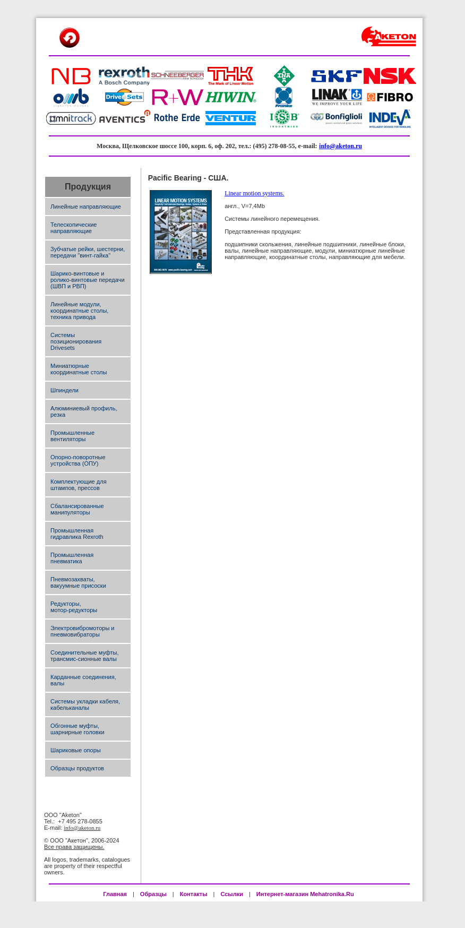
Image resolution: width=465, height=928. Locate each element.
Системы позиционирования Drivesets (75, 341)
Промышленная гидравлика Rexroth (77, 533)
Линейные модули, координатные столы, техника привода (79, 310)
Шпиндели (64, 390)
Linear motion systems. (254, 193)
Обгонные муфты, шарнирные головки (77, 729)
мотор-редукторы (73, 610)
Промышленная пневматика (71, 558)
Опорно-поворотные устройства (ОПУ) (78, 460)
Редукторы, (65, 603)
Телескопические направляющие (73, 227)
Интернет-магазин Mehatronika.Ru (306, 894)
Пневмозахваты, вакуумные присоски (78, 582)
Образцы (153, 894)
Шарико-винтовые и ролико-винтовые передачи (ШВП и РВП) (87, 279)
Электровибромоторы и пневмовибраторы (82, 631)
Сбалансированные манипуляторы (77, 509)
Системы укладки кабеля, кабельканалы (85, 704)
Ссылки (231, 894)
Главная (115, 894)
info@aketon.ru (340, 146)
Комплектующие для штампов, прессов (78, 484)
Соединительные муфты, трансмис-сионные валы (84, 655)
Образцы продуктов (77, 768)
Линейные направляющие (85, 206)
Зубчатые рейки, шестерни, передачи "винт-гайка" (87, 252)
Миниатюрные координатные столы (78, 369)
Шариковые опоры (75, 750)
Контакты (194, 894)
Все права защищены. (74, 847)
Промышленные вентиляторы (72, 435)
